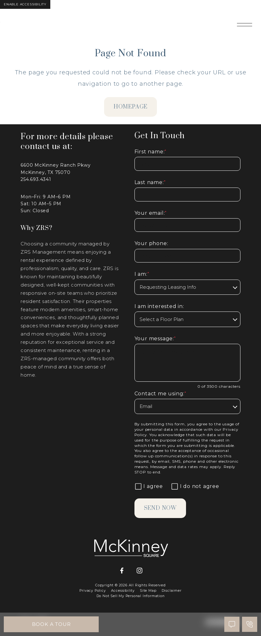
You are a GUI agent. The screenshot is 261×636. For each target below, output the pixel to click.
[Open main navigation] (244, 24)
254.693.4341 (36, 179)
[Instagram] (139, 571)
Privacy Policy (92, 591)
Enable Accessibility (25, 4)
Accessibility (123, 591)
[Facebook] (122, 571)
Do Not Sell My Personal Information (130, 596)
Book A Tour (51, 624)
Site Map (148, 591)
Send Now (160, 508)
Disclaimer (172, 591)
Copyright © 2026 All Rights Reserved (130, 585)
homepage (130, 106)
